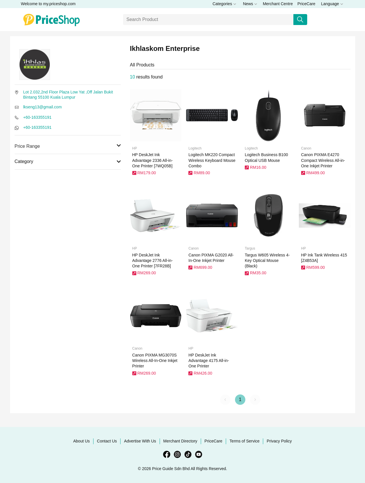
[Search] (208, 19)
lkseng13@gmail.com (42, 107)
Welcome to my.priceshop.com (48, 3)
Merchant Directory (180, 441)
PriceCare (306, 3)
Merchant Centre (278, 3)
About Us (81, 441)
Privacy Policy (279, 441)
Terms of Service (244, 441)
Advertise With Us (140, 441)
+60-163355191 (37, 117)
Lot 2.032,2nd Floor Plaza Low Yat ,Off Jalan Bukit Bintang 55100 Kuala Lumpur (68, 94)
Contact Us (107, 441)
